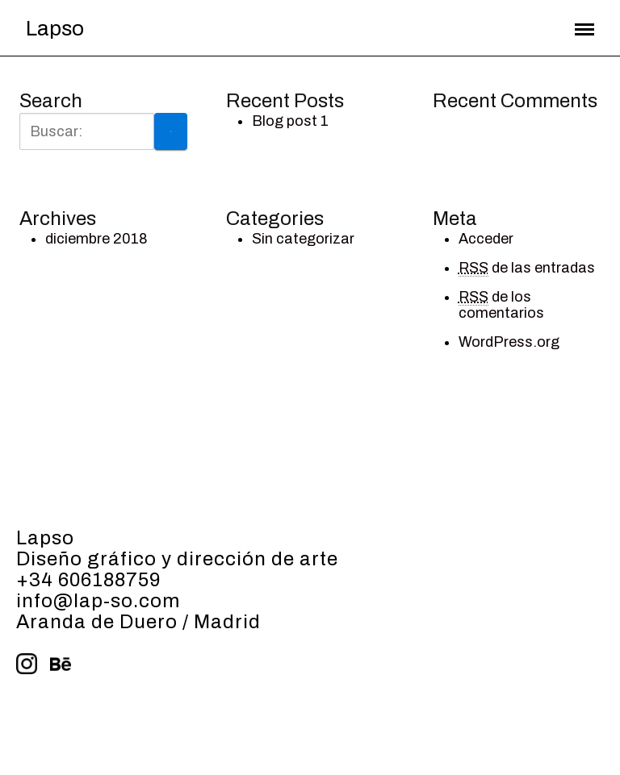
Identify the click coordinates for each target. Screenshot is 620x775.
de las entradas (527, 268)
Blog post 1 (290, 121)
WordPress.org (509, 342)
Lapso (55, 28)
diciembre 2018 (96, 239)
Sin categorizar (303, 239)
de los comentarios (501, 305)
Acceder (486, 239)
